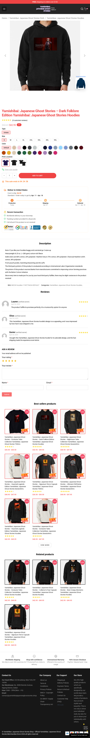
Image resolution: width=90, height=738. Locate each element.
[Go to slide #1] (39, 96)
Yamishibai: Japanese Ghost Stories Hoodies (65, 18)
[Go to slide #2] (51, 96)
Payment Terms (63, 686)
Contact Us (61, 695)
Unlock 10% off (86, 727)
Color (4, 144)
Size (3, 136)
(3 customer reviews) (19, 120)
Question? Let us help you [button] (79, 735)
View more (45, 545)
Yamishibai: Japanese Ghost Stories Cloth (26, 18)
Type (4, 129)
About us (43, 680)
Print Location (7, 157)
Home (4, 18)
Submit (6, 394)
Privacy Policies (45, 689)
